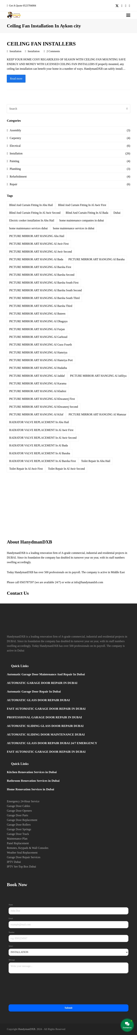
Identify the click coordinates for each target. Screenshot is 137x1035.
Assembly (15, 130)
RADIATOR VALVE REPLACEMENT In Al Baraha (39, 453)
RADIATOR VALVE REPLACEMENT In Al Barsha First (42, 461)
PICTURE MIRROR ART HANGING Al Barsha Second (41, 274)
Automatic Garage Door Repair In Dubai (34, 691)
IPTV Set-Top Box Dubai (21, 866)
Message (12, 960)
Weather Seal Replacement (22, 852)
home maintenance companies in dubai (81, 220)
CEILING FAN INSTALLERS (41, 44)
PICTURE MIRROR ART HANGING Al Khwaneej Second (43, 406)
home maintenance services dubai (28, 228)
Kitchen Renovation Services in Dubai (32, 772)
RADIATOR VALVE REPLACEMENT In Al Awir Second (43, 437)
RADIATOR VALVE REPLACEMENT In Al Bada (38, 445)
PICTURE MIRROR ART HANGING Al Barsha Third (40, 305)
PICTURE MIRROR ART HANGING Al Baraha (96, 259)
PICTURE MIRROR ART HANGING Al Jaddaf (37, 375)
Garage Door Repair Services (23, 857)
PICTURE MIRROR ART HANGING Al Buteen (37, 313)
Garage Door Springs (19, 829)
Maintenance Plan (17, 838)
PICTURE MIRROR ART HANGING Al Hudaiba (38, 367)
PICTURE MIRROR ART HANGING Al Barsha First (40, 267)
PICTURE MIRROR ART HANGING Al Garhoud (38, 336)
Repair (13, 184)
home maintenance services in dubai (73, 228)
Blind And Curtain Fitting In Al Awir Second (34, 212)
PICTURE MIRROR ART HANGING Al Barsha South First (44, 282)
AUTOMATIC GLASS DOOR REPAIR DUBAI (38, 700)
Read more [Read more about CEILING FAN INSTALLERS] (16, 78)
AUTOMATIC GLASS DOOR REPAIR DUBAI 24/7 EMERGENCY (52, 743)
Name (11, 905)
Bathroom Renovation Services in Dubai (33, 780)
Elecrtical (15, 145)
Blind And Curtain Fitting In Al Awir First (82, 205)
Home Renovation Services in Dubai (30, 789)
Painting (14, 161)
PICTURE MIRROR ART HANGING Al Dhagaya (38, 321)
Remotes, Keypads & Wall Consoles (27, 847)
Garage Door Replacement (22, 819)
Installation (15, 51)
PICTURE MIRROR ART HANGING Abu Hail (36, 236)
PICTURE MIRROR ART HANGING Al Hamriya (38, 352)
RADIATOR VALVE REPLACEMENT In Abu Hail (39, 422)
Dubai (116, 212)
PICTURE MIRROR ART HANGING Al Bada (36, 259)
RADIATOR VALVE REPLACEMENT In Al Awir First (41, 430)
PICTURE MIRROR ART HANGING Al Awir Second (40, 251)
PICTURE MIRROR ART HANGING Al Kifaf (36, 414)
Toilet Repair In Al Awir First (26, 468)
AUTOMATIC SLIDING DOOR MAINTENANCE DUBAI (46, 734)
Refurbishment (18, 176)
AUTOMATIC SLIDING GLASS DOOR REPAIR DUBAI (45, 726)
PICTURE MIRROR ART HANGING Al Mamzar (97, 414)
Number (12, 932)
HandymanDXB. (27, 1029)
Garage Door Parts (17, 815)
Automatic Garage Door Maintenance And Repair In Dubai (46, 674)
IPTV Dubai (14, 861)
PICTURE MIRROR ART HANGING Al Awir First (39, 243)
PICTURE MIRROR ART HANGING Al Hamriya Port (41, 360)
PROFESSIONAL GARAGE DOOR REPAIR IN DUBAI (44, 717)
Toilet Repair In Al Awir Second (66, 468)
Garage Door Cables (18, 806)
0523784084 (29, 5)
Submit (68, 1008)
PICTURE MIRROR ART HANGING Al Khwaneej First (42, 398)
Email (11, 918)
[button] (128, 15)
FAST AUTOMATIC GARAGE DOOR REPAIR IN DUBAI (46, 708)
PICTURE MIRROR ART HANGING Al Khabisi (37, 391)
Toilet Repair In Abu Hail (95, 461)
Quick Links (20, 666)
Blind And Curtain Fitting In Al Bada (87, 212)
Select (11, 946)
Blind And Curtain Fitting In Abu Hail (31, 205)
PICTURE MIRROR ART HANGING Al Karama (37, 383)
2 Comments (53, 51)
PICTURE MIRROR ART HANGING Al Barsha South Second (45, 290)
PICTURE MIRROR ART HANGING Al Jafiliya (98, 375)
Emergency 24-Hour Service (23, 801)
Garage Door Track (18, 833)
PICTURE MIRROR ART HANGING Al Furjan (37, 329)
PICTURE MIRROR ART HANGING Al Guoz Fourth (40, 344)
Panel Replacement (18, 843)
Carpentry (15, 138)
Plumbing (15, 168)
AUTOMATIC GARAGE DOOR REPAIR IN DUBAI (42, 683)
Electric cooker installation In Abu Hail (31, 220)
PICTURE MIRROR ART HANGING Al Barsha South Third (44, 298)
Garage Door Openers (19, 810)
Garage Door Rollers (19, 824)
